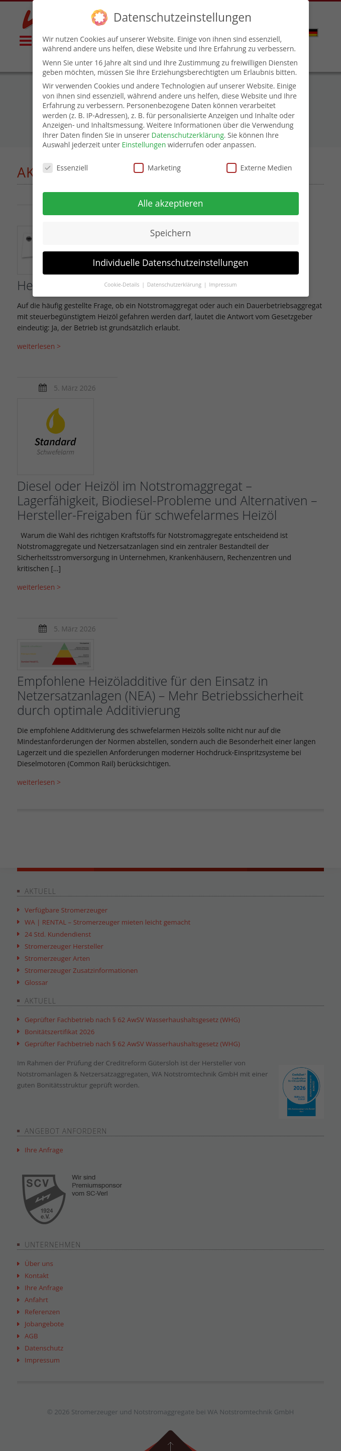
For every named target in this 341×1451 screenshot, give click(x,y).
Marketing (157, 167)
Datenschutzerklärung (188, 135)
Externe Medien (259, 167)
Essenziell (65, 167)
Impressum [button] (223, 284)
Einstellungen (144, 144)
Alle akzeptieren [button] (170, 203)
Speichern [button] (170, 233)
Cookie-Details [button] (122, 284)
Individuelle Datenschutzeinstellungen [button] (171, 262)
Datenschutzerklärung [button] (175, 284)
